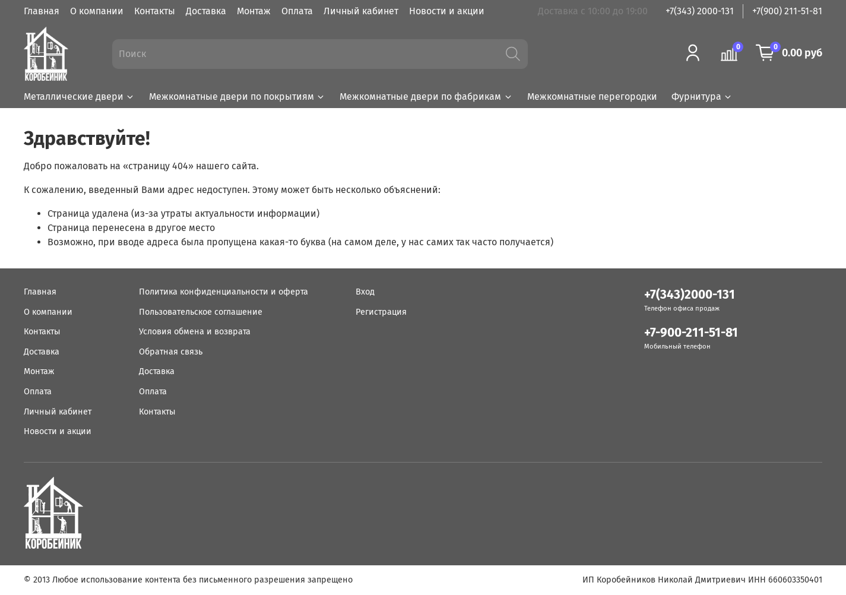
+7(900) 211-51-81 (787, 11)
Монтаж (254, 11)
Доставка (206, 11)
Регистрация (381, 312)
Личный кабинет (361, 11)
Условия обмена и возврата (195, 332)
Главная (41, 11)
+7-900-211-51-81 (691, 332)
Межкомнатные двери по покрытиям (237, 96)
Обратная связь (170, 352)
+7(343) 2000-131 (700, 11)
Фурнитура (702, 96)
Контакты (154, 11)
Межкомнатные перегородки (592, 96)
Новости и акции (446, 11)
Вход (365, 292)
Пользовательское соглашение (200, 312)
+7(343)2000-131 (689, 294)
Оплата (297, 11)
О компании (96, 11)
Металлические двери (79, 96)
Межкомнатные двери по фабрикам (426, 96)
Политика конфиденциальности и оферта (223, 292)
